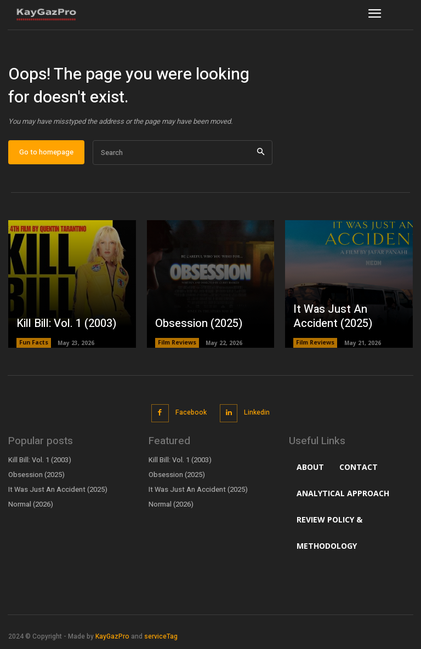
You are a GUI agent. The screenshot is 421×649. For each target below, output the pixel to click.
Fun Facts (33, 347)
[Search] (260, 157)
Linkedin (256, 416)
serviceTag (161, 638)
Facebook (190, 416)
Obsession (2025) (194, 328)
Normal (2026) (30, 505)
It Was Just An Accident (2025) (345, 322)
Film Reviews (177, 347)
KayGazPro (112, 638)
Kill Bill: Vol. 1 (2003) (60, 328)
